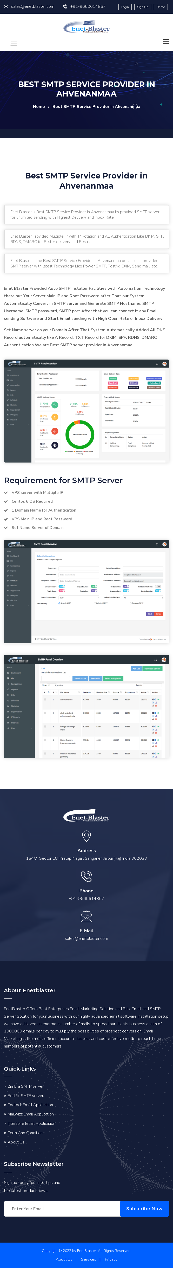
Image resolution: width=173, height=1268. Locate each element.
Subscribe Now (144, 1208)
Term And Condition (25, 1132)
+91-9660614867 (84, 6)
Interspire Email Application (31, 1123)
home (39, 106)
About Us (16, 1142)
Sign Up (142, 7)
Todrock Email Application (30, 1104)
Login (125, 7)
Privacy (111, 1259)
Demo (161, 7)
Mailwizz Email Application (31, 1114)
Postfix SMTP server (25, 1095)
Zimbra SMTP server (26, 1086)
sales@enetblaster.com (29, 6)
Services (88, 1259)
